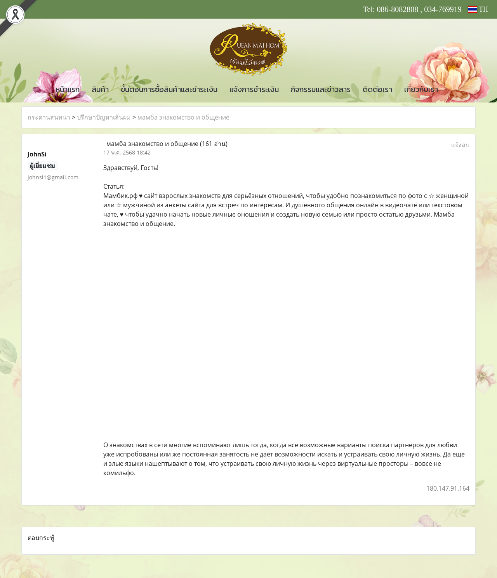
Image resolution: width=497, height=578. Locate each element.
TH (478, 9)
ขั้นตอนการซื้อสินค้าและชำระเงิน (169, 89)
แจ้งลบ (460, 145)
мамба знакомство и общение (183, 117)
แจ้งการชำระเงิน (254, 89)
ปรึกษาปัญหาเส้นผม (104, 117)
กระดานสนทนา (49, 117)
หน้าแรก (68, 89)
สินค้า (100, 89)
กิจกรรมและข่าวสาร (321, 89)
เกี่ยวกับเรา (421, 89)
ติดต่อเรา (377, 89)
